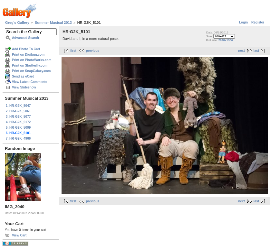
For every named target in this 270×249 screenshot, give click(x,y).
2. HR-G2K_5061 (18, 111)
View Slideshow (24, 87)
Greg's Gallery (17, 22)
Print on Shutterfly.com (29, 65)
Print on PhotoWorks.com (32, 60)
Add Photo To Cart (26, 49)
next (241, 50)
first (73, 50)
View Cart (19, 235)
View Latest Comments (29, 82)
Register (257, 22)
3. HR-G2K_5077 (18, 116)
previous (93, 50)
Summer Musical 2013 (53, 22)
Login (243, 22)
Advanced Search (25, 38)
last (256, 50)
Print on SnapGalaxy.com (31, 71)
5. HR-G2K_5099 (18, 127)
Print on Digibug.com (28, 54)
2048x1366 (225, 40)
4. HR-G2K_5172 (18, 122)
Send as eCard (23, 76)
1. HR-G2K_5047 (18, 105)
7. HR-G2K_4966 (18, 138)
